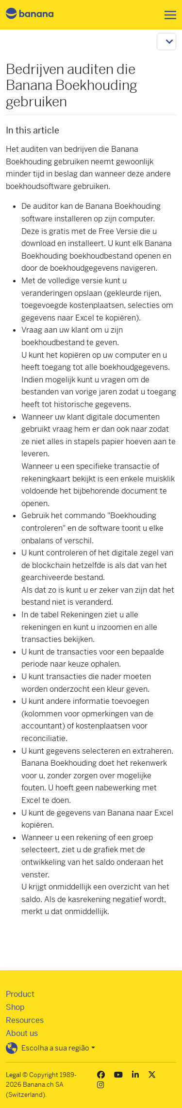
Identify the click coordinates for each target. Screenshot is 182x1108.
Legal (13, 1075)
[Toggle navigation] (167, 15)
